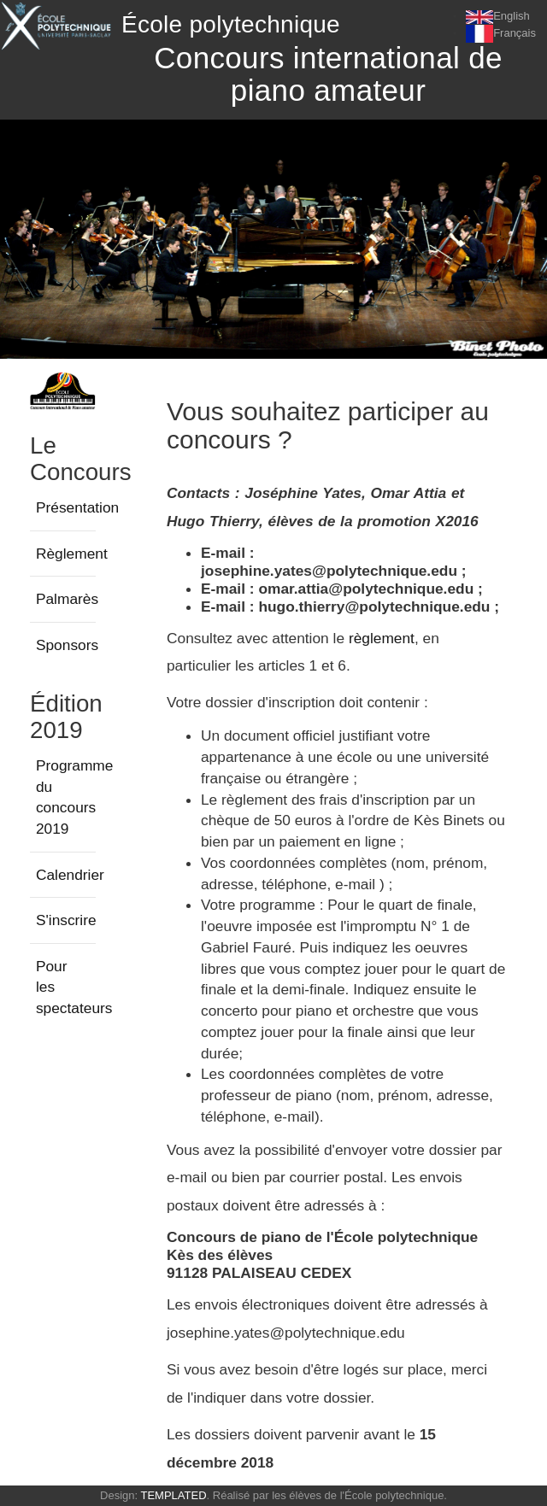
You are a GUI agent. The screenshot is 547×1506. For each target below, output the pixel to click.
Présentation (77, 507)
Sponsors (67, 644)
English (511, 15)
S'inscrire (66, 920)
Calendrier (70, 874)
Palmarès (67, 598)
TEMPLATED (173, 1495)
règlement (382, 638)
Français (514, 32)
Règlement (72, 553)
